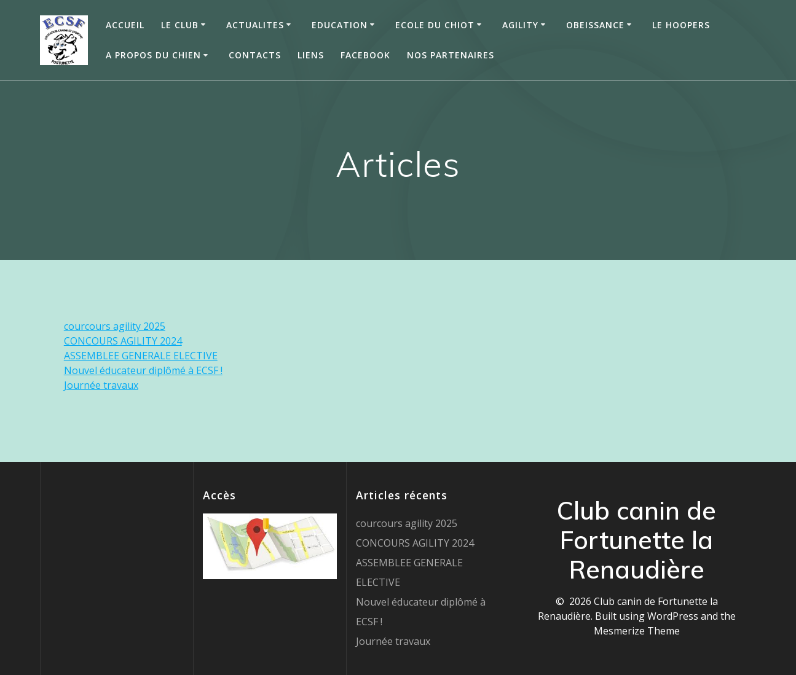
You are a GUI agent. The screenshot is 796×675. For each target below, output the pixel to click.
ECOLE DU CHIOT (435, 25)
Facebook (365, 55)
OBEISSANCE (595, 25)
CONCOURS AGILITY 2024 (123, 341)
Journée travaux (101, 385)
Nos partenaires (450, 55)
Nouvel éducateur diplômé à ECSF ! (143, 370)
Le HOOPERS (681, 25)
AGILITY (520, 25)
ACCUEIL (125, 25)
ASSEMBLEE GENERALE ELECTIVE (141, 355)
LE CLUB (180, 25)
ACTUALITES (255, 25)
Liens (311, 55)
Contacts (255, 55)
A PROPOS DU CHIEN (153, 55)
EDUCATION (340, 25)
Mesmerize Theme (637, 631)
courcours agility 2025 (114, 326)
